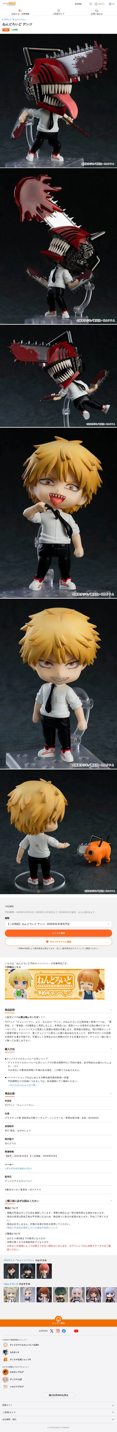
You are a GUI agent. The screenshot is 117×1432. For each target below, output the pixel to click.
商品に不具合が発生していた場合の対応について (32, 1227)
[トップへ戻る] (58, 1319)
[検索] (85, 4)
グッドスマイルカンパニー (19, 1168)
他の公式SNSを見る (58, 1395)
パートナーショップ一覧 (22, 1085)
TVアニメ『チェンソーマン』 (15, 19)
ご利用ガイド (9, 1412)
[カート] (90, 3)
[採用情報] (76, 4)
